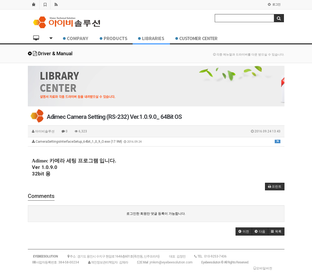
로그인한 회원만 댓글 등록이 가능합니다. (156, 214)
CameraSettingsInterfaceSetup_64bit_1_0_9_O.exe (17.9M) (156, 141)
